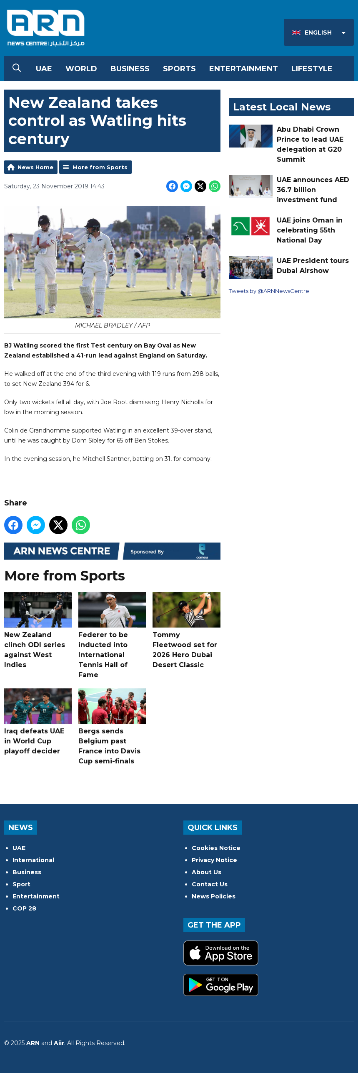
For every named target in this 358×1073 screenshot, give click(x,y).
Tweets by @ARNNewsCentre (269, 291)
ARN (33, 1043)
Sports (179, 68)
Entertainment (243, 68)
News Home (35, 167)
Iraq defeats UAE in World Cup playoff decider (38, 721)
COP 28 (24, 908)
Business (130, 68)
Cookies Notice (216, 848)
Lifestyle (312, 68)
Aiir (59, 1043)
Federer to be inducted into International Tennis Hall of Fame (112, 635)
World (81, 68)
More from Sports (100, 167)
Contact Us (210, 884)
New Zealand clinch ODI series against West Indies (38, 630)
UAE (44, 68)
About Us (206, 872)
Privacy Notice (214, 860)
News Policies (213, 896)
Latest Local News (281, 107)
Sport (21, 884)
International (33, 860)
